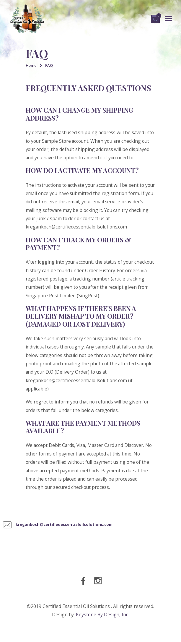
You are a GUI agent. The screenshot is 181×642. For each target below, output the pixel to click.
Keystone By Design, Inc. (102, 614)
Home (31, 65)
